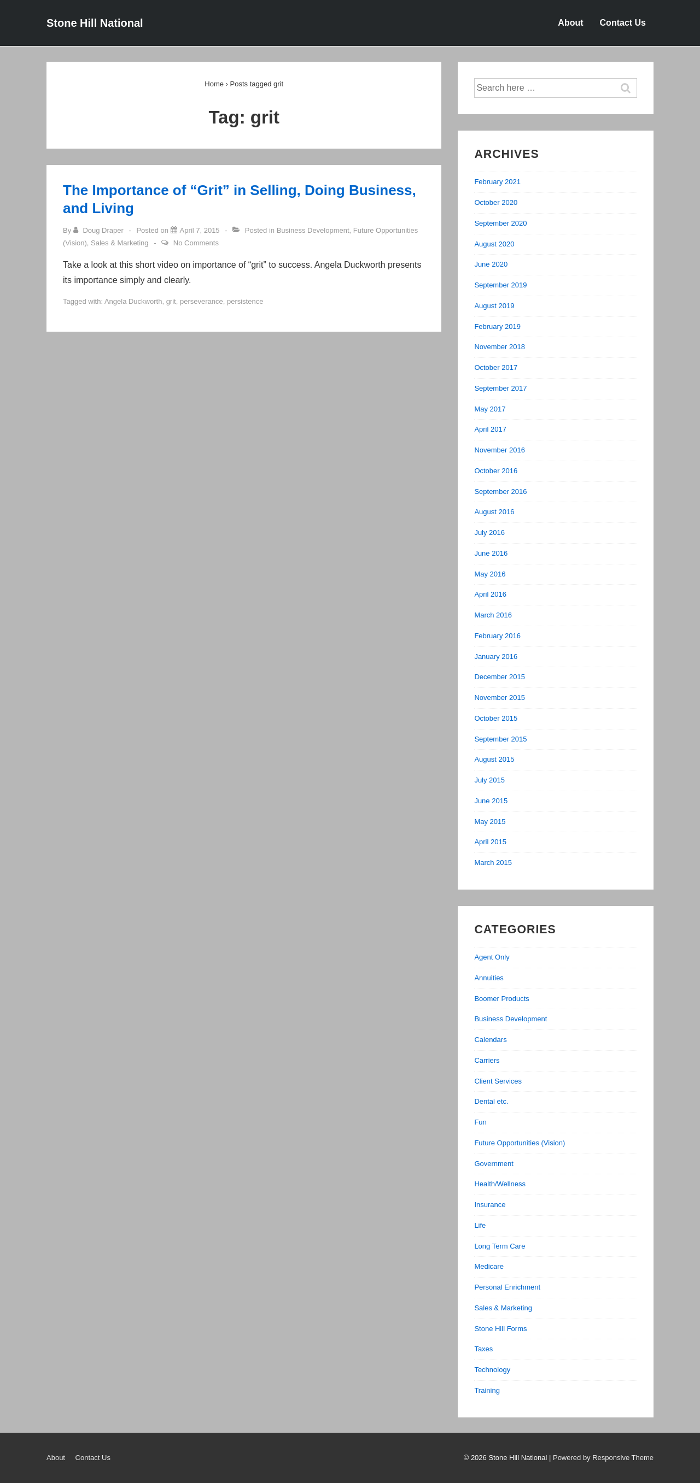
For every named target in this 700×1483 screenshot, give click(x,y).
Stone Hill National (94, 23)
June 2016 (491, 553)
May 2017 (489, 409)
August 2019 (494, 306)
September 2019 (500, 285)
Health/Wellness (500, 1184)
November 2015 (499, 697)
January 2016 (495, 656)
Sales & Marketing (120, 243)
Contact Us (623, 22)
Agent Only (491, 957)
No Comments (196, 243)
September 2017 (500, 388)
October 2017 (495, 367)
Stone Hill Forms (500, 1329)
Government (494, 1164)
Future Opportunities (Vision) (519, 1143)
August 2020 (494, 244)
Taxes (483, 1349)
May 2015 (489, 821)
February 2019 (497, 326)
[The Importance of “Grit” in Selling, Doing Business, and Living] (200, 230)
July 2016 (489, 532)
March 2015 (493, 862)
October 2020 (495, 202)
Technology (492, 1370)
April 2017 (490, 429)
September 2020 (500, 223)
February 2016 (497, 636)
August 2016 (494, 512)
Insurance (489, 1204)
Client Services (498, 1081)
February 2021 (497, 182)
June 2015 (491, 801)
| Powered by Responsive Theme (601, 1457)
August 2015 (494, 759)
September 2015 (500, 739)
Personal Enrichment (507, 1287)
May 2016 (489, 574)
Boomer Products (501, 998)
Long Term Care (499, 1246)
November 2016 (499, 450)
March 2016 (493, 615)
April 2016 (490, 594)
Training (486, 1390)
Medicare (488, 1266)
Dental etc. (491, 1101)
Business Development (313, 230)
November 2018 (499, 347)
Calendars (490, 1039)
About (570, 22)
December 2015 (499, 677)
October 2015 (495, 718)
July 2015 (489, 780)
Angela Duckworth (133, 301)
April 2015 (490, 842)
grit (171, 301)
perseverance (201, 301)
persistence (245, 301)
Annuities (488, 978)
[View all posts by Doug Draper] (99, 230)
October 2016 (495, 471)
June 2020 (491, 264)
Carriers (486, 1060)
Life (480, 1225)
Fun (480, 1122)
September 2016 (500, 491)
